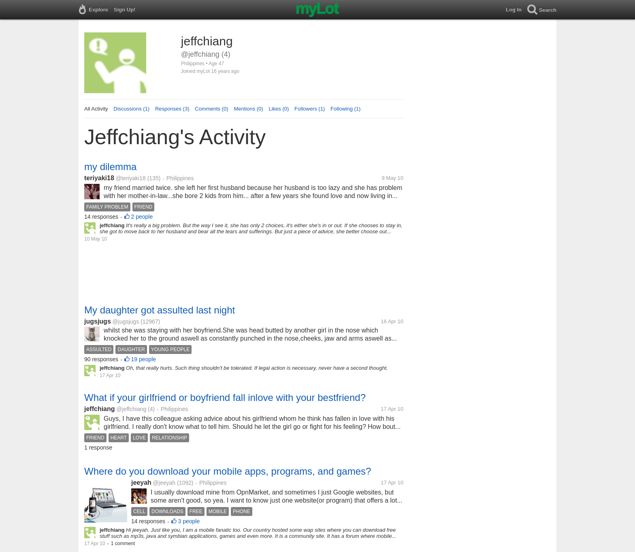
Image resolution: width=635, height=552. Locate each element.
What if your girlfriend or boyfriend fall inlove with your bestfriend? (225, 397)
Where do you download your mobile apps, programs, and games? (227, 471)
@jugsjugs (126, 321)
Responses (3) (172, 109)
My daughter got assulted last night (159, 310)
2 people (142, 216)
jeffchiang (99, 408)
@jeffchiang (131, 409)
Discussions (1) (131, 109)
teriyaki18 (99, 178)
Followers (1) (309, 109)
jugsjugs (97, 321)
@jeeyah (164, 483)
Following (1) (345, 109)
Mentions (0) (248, 109)
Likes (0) (278, 109)
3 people (189, 521)
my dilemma (110, 166)
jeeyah (141, 482)
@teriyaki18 (131, 178)
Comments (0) (211, 109)
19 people (143, 359)
